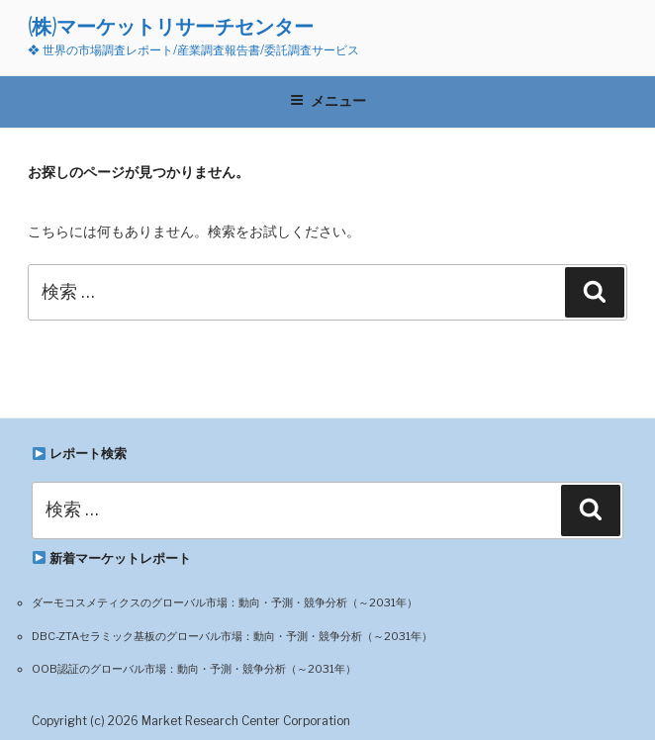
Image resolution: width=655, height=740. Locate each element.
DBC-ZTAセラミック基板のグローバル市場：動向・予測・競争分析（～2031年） (232, 636)
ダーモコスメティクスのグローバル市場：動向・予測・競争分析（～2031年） (225, 602)
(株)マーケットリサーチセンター (171, 26)
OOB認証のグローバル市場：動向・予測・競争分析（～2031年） (194, 669)
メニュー (328, 101)
